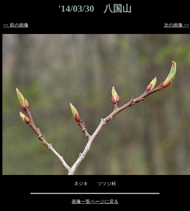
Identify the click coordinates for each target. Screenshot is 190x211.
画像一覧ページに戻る (95, 201)
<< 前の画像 (15, 25)
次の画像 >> (176, 25)
